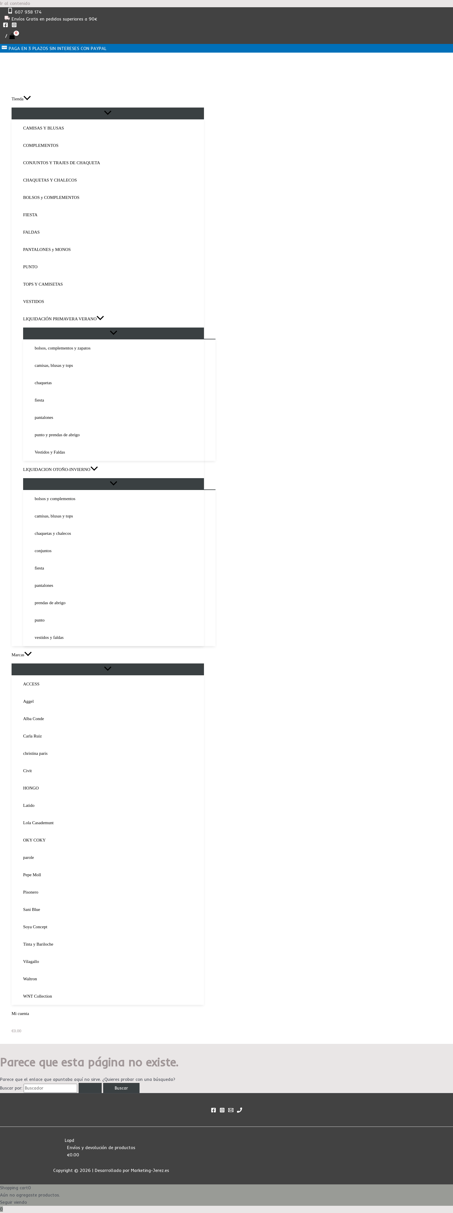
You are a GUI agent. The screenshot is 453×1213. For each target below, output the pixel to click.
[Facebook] (5, 26)
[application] (27, 99)
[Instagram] (14, 26)
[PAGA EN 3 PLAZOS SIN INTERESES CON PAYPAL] (54, 48)
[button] (108, 99)
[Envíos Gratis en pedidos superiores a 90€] (51, 19)
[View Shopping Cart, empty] (10, 36)
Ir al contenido (15, 3)
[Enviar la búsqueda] (90, 1088)
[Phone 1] (239, 1111)
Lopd (69, 1140)
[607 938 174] (24, 12)
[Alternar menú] (108, 113)
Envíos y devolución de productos (101, 1147)
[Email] (230, 1111)
